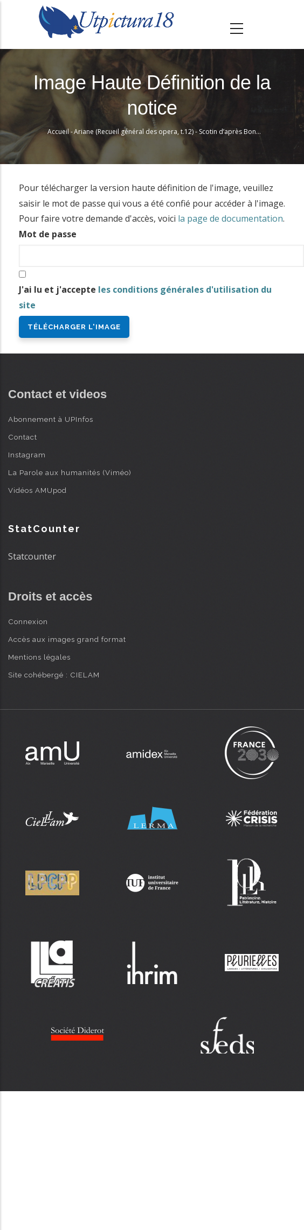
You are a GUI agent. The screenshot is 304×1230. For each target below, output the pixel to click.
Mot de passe (48, 234)
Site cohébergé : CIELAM (54, 674)
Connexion (28, 621)
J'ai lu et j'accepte (145, 297)
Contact (22, 437)
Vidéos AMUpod (37, 490)
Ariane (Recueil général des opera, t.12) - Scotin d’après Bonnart (171, 131)
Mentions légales (39, 657)
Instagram (27, 454)
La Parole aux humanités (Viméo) (70, 472)
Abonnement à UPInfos (50, 419)
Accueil (58, 131)
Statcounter (32, 556)
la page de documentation (230, 218)
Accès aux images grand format (67, 639)
